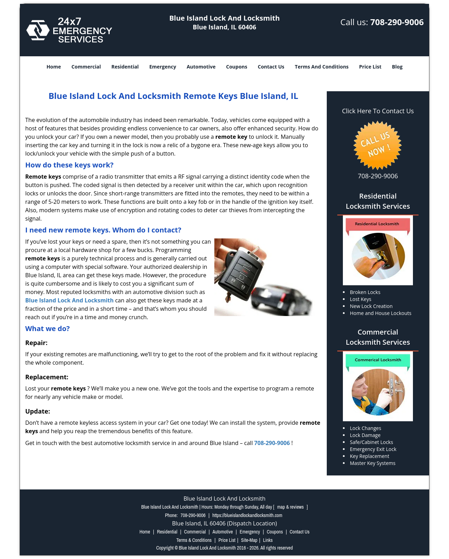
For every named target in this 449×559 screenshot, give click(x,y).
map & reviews (291, 507)
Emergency (162, 66)
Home (54, 66)
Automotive (201, 66)
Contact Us (271, 66)
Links (267, 540)
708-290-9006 (397, 22)
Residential (125, 66)
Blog (397, 66)
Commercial (86, 66)
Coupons (236, 66)
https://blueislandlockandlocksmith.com (247, 515)
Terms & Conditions (194, 540)
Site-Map (249, 540)
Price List (370, 66)
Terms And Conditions (322, 66)
